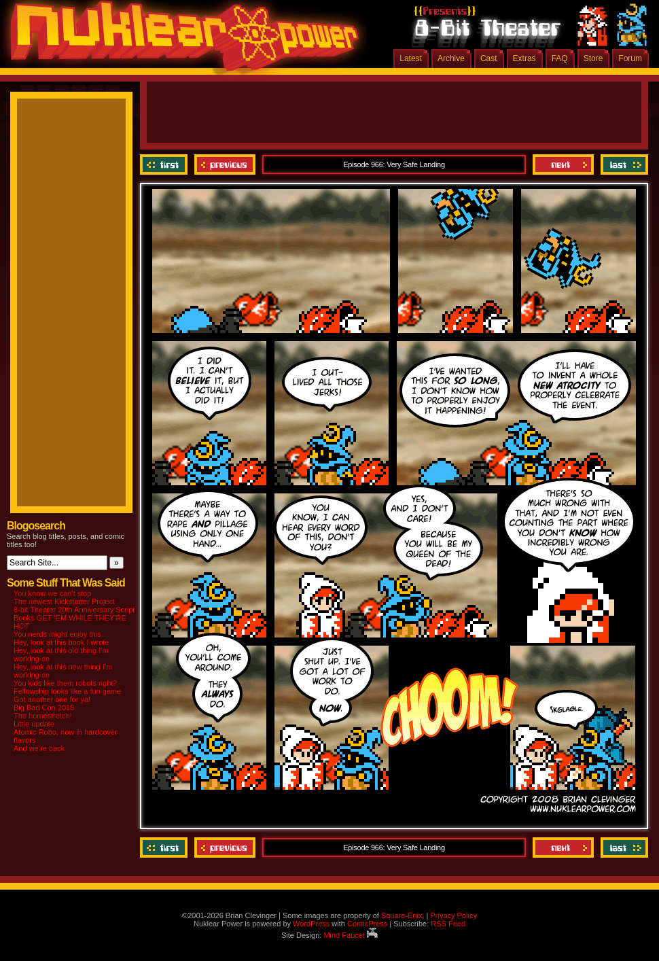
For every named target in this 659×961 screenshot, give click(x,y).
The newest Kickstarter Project (64, 601)
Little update (34, 724)
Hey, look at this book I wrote (61, 642)
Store (593, 58)
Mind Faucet (350, 935)
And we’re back (39, 748)
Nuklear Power (180, 41)
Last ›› (622, 164)
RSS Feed (448, 924)
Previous (225, 164)
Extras (524, 58)
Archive (451, 58)
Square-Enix (402, 915)
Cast (488, 58)
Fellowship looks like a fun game (67, 691)
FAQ (560, 58)
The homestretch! (43, 716)
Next (563, 164)
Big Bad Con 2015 (44, 707)
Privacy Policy (453, 915)
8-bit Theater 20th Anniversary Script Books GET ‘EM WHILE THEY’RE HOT (74, 618)
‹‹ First (165, 164)
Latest (410, 58)
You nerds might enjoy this (57, 634)
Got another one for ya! (52, 699)
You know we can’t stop (53, 593)
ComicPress (367, 924)
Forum (630, 58)
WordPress (311, 924)
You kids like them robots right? (65, 683)
